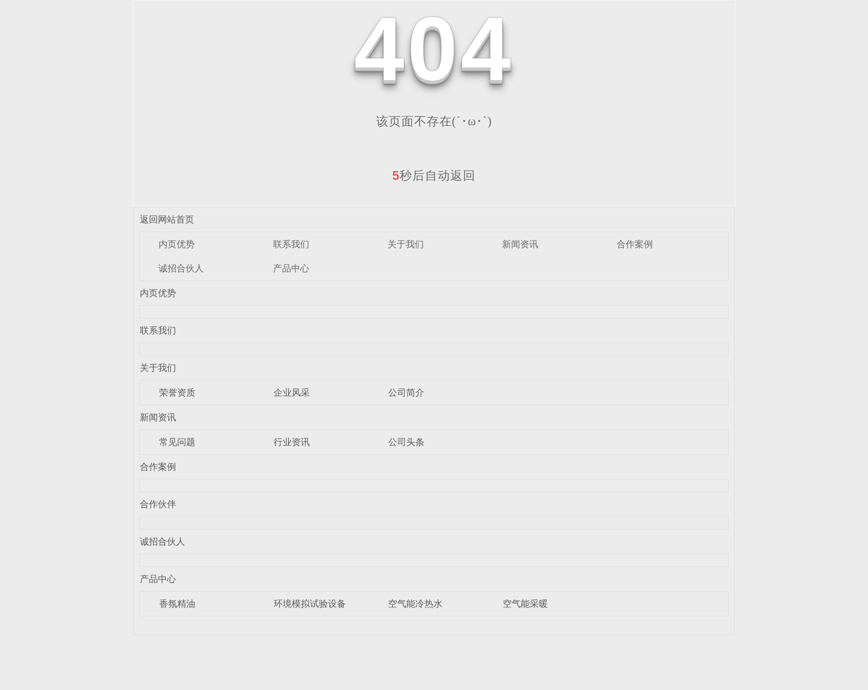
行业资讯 (292, 442)
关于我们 (406, 244)
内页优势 (177, 244)
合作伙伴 (158, 504)
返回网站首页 (167, 219)
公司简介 (406, 392)
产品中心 (291, 268)
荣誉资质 (177, 392)
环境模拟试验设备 (310, 603)
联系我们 (291, 244)
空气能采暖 (525, 603)
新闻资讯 (520, 244)
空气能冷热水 (415, 603)
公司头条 (406, 442)
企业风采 (292, 392)
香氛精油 (177, 603)
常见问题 (177, 442)
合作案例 (635, 244)
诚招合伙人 (181, 268)
